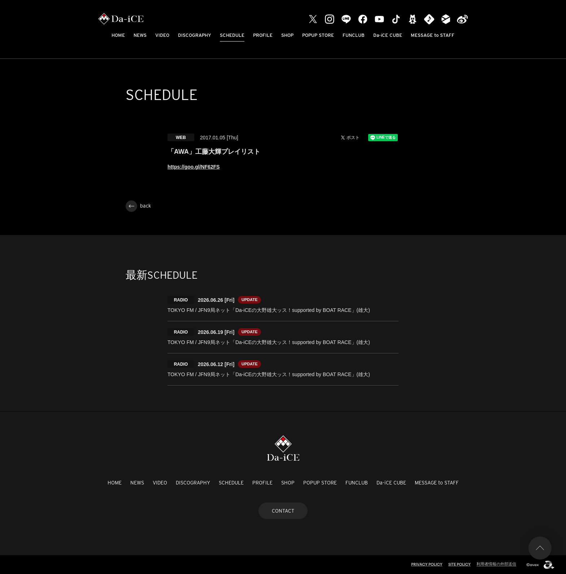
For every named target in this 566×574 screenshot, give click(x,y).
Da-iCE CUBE (387, 35)
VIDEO (162, 35)
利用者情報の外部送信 (496, 564)
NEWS (140, 35)
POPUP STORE (318, 35)
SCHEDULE (232, 35)
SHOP (287, 35)
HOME (118, 35)
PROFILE (263, 35)
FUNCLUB (354, 35)
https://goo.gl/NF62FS (193, 167)
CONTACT (283, 511)
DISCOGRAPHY (194, 35)
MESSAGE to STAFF (432, 35)
